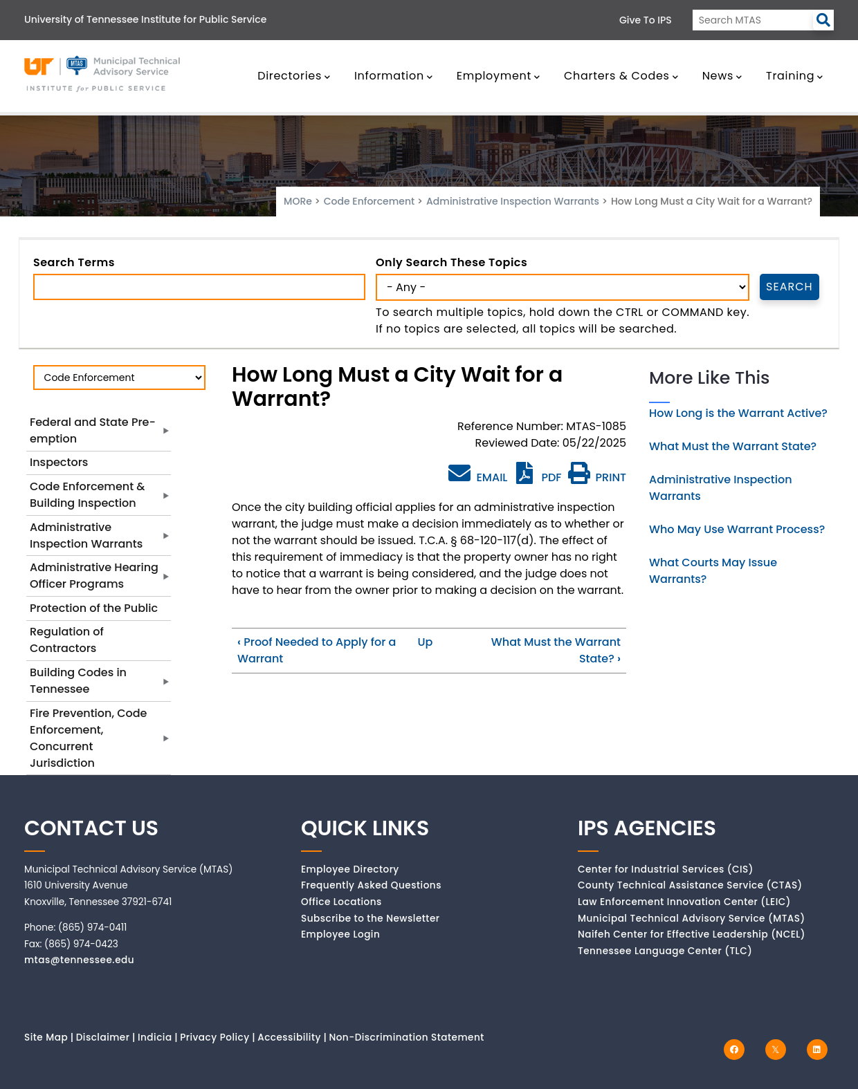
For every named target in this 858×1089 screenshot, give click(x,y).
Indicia (155, 1037)
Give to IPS (645, 20)
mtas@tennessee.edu (79, 960)
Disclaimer (103, 1037)
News (722, 76)
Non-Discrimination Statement (406, 1037)
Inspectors (59, 462)
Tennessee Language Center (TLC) (665, 951)
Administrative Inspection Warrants (514, 201)
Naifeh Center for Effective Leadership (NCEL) (691, 934)
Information (393, 76)
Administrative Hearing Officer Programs (94, 575)
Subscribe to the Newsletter (370, 918)
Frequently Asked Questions (371, 885)
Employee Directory (350, 869)
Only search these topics (451, 262)
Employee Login (340, 934)
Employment (498, 76)
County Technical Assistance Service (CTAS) (690, 885)
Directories (294, 76)
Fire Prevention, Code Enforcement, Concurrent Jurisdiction (88, 738)
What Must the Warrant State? (732, 446)
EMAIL (477, 473)
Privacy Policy (215, 1037)
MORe (298, 201)
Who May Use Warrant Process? (737, 529)
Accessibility (289, 1037)
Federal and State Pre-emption (93, 430)
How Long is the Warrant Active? (738, 413)
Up (424, 642)
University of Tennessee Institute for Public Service (145, 19)
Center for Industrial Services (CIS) (666, 869)
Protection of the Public (94, 608)
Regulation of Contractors (67, 640)
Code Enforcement (369, 201)
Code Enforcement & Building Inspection (87, 494)
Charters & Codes (621, 76)
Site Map (46, 1037)
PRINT (597, 477)
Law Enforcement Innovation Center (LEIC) (684, 902)
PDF (537, 477)
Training (794, 76)
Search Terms (74, 262)
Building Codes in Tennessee (78, 680)
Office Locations (341, 902)
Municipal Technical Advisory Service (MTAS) (691, 918)
